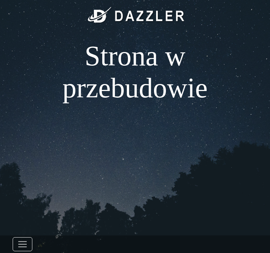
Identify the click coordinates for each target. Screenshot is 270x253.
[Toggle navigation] (22, 244)
